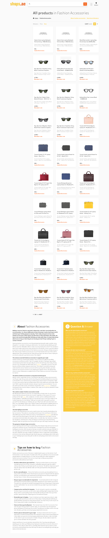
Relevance (35, 24)
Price (41, 24)
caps (24, 396)
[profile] (91, 4)
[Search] (85, 4)
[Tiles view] (94, 24)
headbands (48, 414)
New (45, 24)
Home (35, 18)
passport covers (78, 365)
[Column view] (97, 24)
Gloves (39, 364)
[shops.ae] (17, 4)
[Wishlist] (96, 4)
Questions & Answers (93, 18)
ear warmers (47, 385)
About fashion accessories (78, 18)
